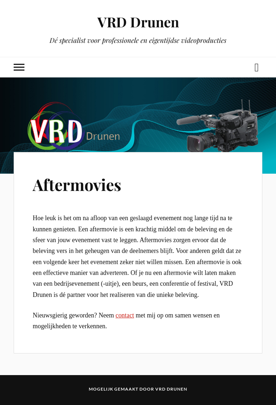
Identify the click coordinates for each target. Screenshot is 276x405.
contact (125, 315)
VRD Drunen (138, 22)
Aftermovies (77, 184)
